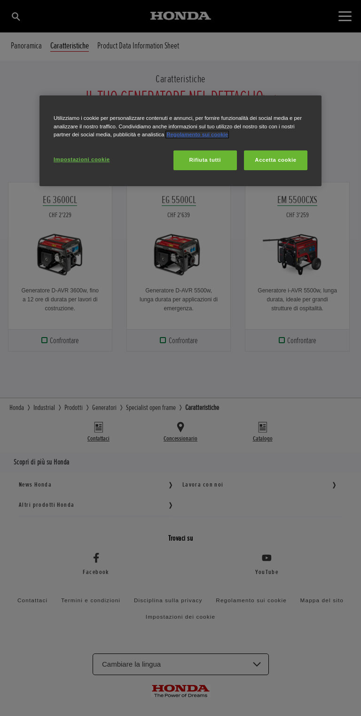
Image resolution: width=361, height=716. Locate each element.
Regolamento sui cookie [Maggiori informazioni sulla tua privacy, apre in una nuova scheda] (197, 134)
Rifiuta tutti (205, 160)
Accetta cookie (275, 160)
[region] (180, 140)
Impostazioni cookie (82, 159)
